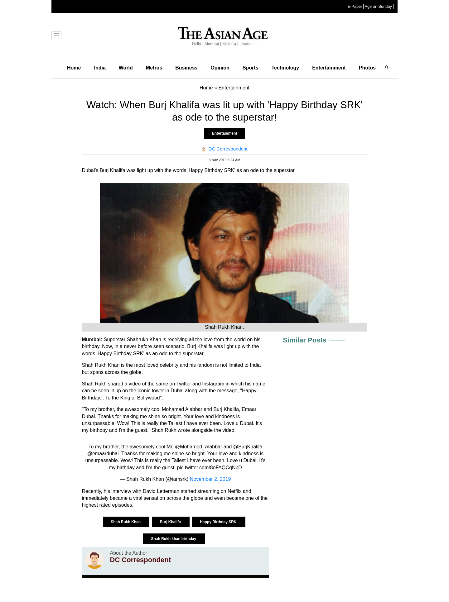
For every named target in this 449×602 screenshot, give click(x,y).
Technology (285, 67)
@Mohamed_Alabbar (198, 446)
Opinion (219, 67)
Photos (367, 67)
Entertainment (329, 67)
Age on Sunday (378, 6)
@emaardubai (103, 453)
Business (186, 67)
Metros (154, 67)
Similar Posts (304, 340)
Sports (250, 67)
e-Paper (355, 6)
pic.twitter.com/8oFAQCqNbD (209, 467)
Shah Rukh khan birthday (174, 539)
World (126, 67)
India (99, 67)
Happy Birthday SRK (219, 522)
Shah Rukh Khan (126, 522)
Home (74, 67)
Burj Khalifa (171, 522)
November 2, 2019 (210, 479)
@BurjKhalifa (248, 446)
